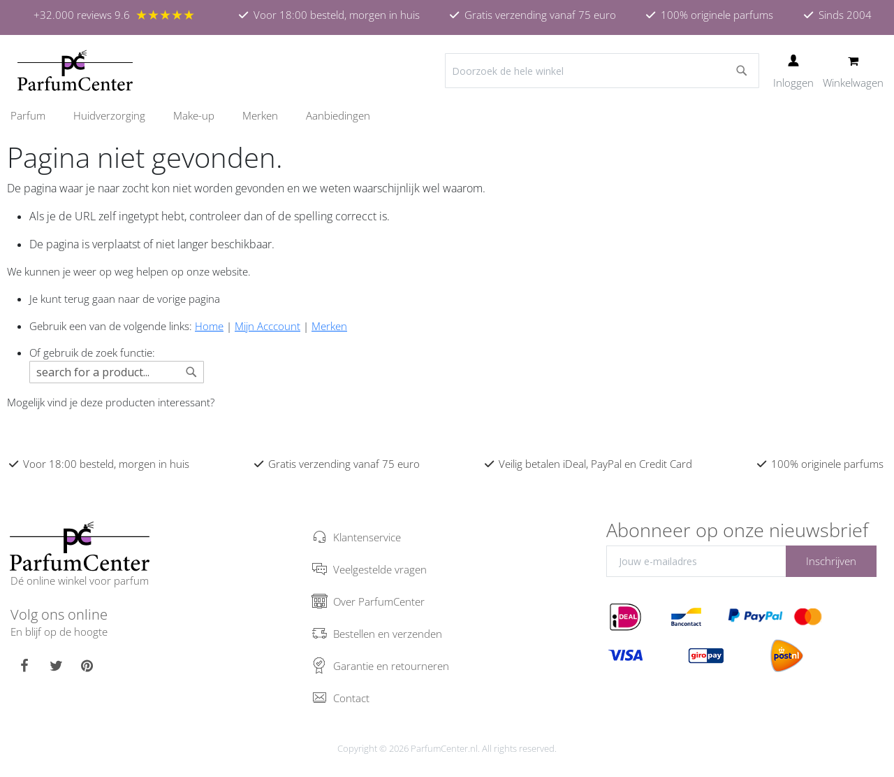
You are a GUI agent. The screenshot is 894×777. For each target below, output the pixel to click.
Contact (351, 698)
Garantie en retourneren (391, 666)
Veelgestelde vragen (380, 569)
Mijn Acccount (267, 326)
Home (209, 326)
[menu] (447, 116)
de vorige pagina (181, 299)
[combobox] (602, 70)
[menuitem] (34, 116)
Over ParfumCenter (379, 601)
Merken (329, 326)
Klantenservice (367, 537)
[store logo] (75, 71)
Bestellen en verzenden (387, 634)
